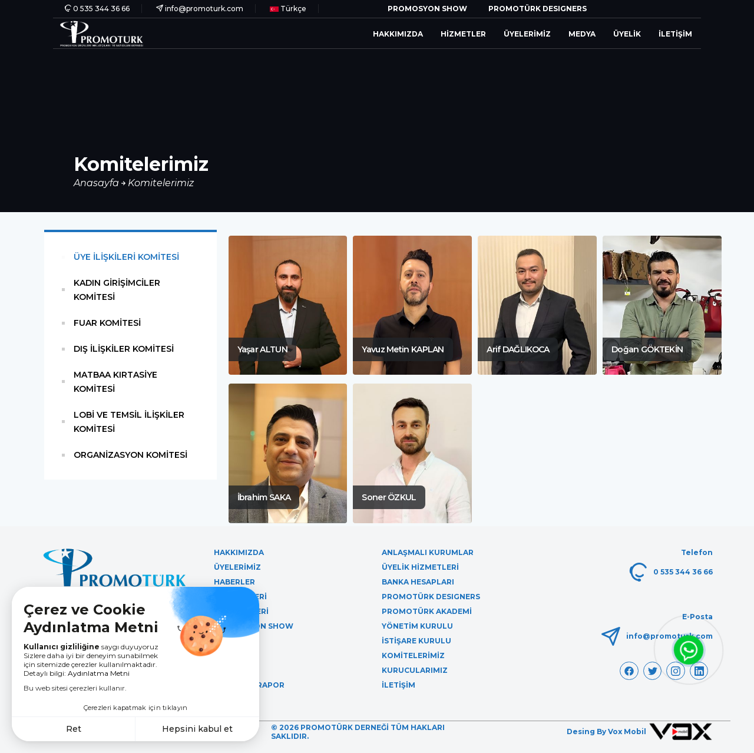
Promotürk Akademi (427, 611)
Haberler (234, 581)
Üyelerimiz (527, 33)
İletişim (675, 33)
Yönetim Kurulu (417, 626)
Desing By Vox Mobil (640, 732)
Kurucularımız (415, 670)
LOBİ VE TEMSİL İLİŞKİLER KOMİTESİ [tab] (129, 421)
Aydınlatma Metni (99, 673)
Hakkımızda (398, 33)
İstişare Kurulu (416, 640)
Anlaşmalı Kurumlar (428, 552)
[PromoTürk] (101, 33)
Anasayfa (97, 183)
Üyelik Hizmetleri (420, 567)
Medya (582, 33)
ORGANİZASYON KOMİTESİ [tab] (130, 455)
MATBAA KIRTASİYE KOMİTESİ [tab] (115, 381)
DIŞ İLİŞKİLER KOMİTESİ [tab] (124, 349)
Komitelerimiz (161, 183)
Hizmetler (463, 33)
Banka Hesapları (418, 581)
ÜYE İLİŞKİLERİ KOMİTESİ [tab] (126, 257)
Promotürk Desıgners (537, 8)
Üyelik (627, 33)
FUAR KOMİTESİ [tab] (107, 323)
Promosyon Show (427, 8)
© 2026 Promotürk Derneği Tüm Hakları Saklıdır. (358, 732)
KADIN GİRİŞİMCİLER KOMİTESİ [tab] (117, 290)
